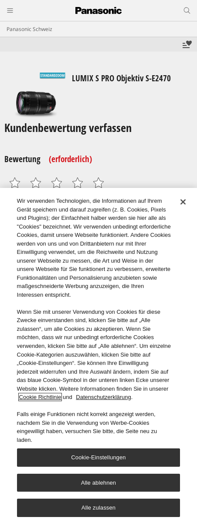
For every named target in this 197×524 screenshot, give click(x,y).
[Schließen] (183, 202)
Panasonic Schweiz (29, 29)
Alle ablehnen (98, 482)
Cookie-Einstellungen (98, 457)
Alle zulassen (98, 508)
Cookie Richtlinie (40, 397)
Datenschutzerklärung (103, 397)
